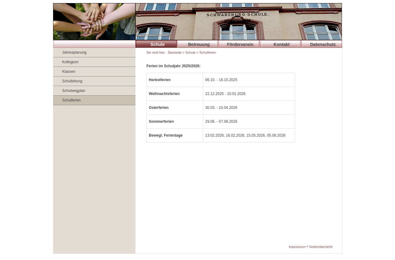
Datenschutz (323, 44)
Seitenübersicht (321, 247)
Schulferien (71, 100)
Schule (158, 44)
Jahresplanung (74, 52)
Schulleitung (72, 81)
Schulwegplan (73, 91)
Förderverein (240, 44)
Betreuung (199, 44)
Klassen (69, 71)
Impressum (297, 247)
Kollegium (70, 62)
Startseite (175, 52)
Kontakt (281, 44)
